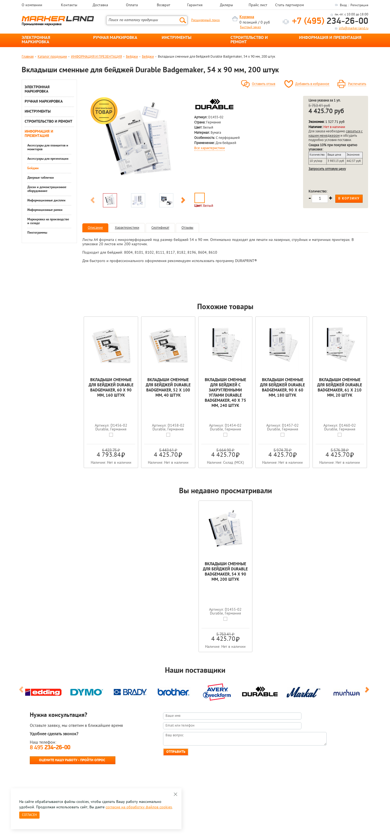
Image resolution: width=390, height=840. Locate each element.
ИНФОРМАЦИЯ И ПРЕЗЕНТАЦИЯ (330, 38)
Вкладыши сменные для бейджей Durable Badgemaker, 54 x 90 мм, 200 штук (225, 572)
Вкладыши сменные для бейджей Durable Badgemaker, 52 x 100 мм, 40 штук (168, 388)
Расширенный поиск (205, 20)
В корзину (349, 199)
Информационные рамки (45, 210)
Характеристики (127, 227)
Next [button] (183, 201)
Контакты (69, 5)
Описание (95, 227)
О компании (32, 5)
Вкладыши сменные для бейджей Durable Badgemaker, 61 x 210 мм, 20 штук (339, 388)
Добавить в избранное (312, 84)
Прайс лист (258, 5)
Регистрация (359, 5)
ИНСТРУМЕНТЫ (176, 38)
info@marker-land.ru (353, 28)
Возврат (163, 5)
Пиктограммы (37, 233)
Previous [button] (92, 201)
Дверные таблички (40, 178)
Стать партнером (289, 5)
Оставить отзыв (263, 84)
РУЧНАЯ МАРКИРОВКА (115, 38)
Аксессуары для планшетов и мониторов (47, 147)
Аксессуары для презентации (48, 159)
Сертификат (160, 227)
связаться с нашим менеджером (335, 133)
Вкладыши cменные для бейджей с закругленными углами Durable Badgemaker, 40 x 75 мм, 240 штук (225, 393)
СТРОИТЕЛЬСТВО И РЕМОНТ (249, 40)
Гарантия (195, 5)
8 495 (50, 748)
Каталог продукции (52, 56)
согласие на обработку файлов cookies (139, 807)
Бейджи (132, 56)
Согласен (29, 815)
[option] (137, 143)
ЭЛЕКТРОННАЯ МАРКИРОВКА (36, 40)
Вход (343, 5)
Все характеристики (209, 148)
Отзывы (187, 227)
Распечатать (357, 84)
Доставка (100, 5)
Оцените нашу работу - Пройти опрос (72, 760)
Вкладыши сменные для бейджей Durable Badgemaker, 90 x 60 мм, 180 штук (282, 388)
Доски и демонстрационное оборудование (46, 189)
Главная (28, 56)
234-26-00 (330, 21)
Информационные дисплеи (46, 200)
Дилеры (226, 5)
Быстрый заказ (250, 27)
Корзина (246, 17)
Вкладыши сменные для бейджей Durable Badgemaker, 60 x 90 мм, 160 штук (111, 388)
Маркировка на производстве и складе (48, 221)
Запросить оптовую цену (327, 169)
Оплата (132, 5)
